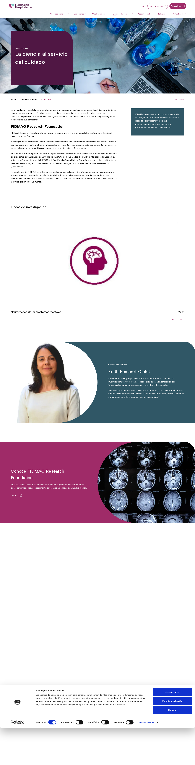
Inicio (13, 99)
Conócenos (79, 14)
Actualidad (178, 14)
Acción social (144, 14)
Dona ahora (178, 6)
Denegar (172, 747)
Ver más (15, 495)
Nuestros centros (58, 14)
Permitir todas (172, 729)
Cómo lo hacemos (121, 14)
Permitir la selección (172, 738)
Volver (181, 99)
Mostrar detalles (147, 759)
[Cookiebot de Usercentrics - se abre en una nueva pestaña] (17, 760)
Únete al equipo (157, 6)
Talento (161, 14)
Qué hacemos (98, 14)
